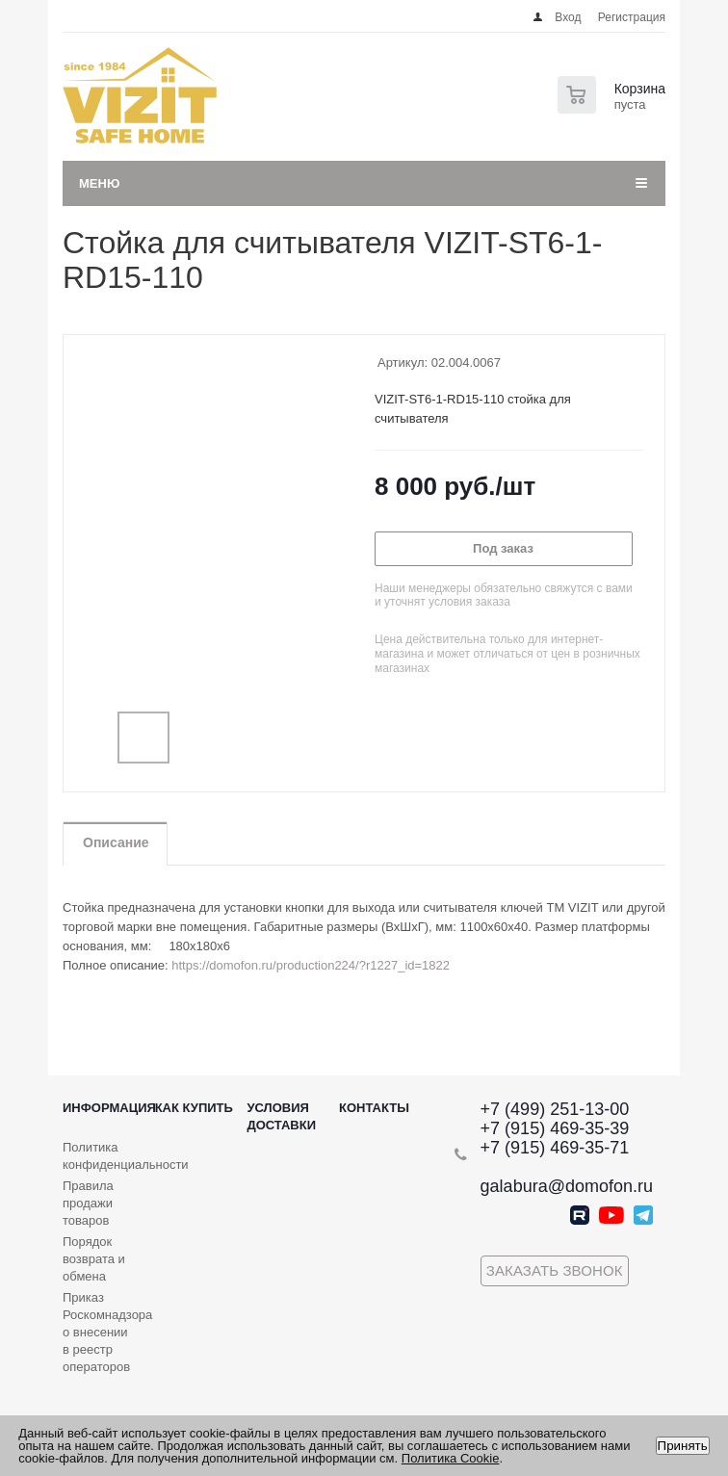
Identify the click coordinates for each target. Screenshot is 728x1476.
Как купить (194, 1108)
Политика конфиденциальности (126, 1156)
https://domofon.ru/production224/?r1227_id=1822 (310, 965)
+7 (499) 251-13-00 (555, 1109)
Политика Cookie (451, 1458)
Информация (109, 1108)
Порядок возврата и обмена (94, 1258)
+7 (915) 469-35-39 (555, 1128)
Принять (683, 1445)
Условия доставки (281, 1116)
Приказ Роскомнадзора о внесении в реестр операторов (107, 1332)
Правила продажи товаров (88, 1203)
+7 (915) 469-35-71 (555, 1147)
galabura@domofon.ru (567, 1186)
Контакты (374, 1108)
